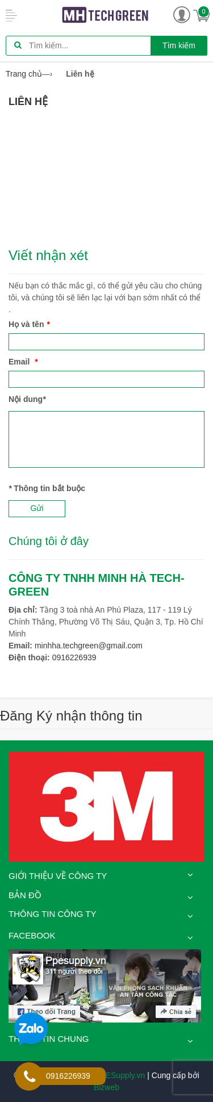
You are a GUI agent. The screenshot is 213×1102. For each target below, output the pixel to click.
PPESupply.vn (120, 1075)
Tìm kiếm (178, 45)
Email (23, 361)
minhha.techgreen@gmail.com (89, 645)
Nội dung (27, 399)
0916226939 (74, 657)
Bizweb (106, 1087)
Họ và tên (29, 324)
